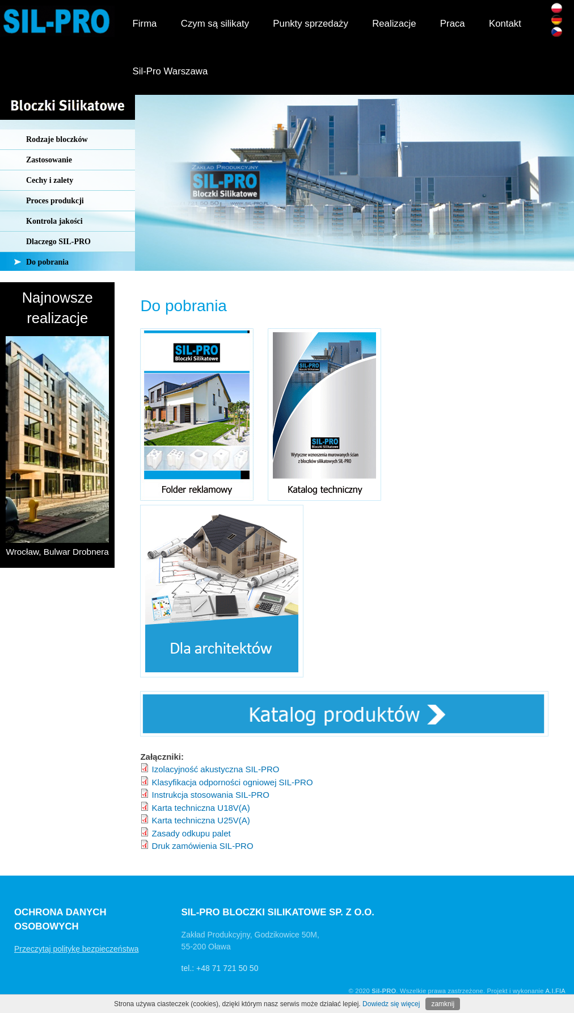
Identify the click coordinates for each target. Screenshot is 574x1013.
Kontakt (505, 23)
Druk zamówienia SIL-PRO (203, 846)
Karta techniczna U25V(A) (201, 820)
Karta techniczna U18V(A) (201, 808)
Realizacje (394, 23)
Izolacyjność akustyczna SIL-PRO (216, 769)
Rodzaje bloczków (57, 139)
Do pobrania (47, 262)
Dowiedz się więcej (391, 1004)
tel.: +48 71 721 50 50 (220, 968)
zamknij (442, 1004)
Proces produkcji (55, 200)
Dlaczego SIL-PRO (58, 241)
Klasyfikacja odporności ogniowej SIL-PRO (232, 782)
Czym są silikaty (215, 23)
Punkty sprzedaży (310, 23)
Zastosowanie (49, 160)
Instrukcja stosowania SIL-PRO (210, 794)
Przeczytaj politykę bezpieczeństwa (76, 948)
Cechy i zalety (49, 180)
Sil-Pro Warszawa (170, 71)
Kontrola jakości (54, 221)
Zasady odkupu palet (191, 833)
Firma (145, 23)
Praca (452, 23)
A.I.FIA (555, 990)
